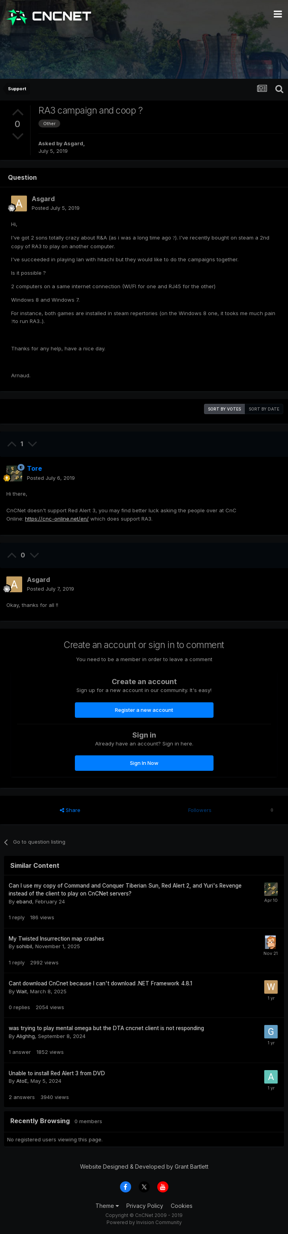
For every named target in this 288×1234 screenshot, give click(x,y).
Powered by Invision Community (144, 1222)
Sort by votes (224, 409)
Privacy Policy (144, 1205)
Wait (21, 991)
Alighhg (25, 1036)
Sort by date (264, 409)
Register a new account (144, 710)
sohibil (24, 946)
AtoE (21, 1081)
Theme (107, 1205)
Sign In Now (144, 763)
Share (70, 810)
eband (24, 901)
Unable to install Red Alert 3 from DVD (57, 1073)
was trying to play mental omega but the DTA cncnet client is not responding (106, 1028)
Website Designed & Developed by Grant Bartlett (144, 1166)
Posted (56, 208)
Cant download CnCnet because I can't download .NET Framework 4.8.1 (100, 983)
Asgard (73, 143)
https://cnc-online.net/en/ (57, 518)
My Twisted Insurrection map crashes (56, 938)
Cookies (182, 1205)
